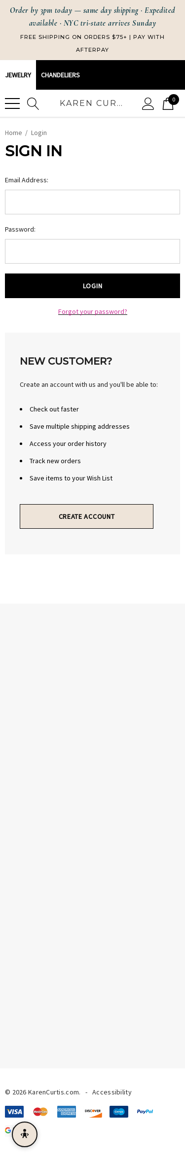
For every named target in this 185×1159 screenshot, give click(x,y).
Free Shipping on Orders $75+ (73, 37)
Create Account (87, 516)
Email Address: (26, 179)
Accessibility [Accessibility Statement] (112, 1092)
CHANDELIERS (60, 74)
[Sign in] (148, 103)
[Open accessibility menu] (24, 1134)
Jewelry (18, 74)
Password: (20, 229)
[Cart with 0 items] (168, 103)
